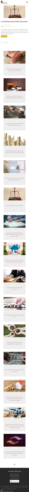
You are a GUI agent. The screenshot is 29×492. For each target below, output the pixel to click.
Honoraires (15, 486)
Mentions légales (9, 488)
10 (10, 464)
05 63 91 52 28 (15, 476)
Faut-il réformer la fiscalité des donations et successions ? (14, 370)
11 (12, 464)
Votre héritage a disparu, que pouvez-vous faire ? (14, 315)
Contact (20, 486)
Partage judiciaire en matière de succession (14, 288)
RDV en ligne (25, 486)
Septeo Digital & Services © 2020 (7, 491)
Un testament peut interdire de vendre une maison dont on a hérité (14, 124)
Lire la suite (4, 36)
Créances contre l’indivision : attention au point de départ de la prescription (14, 261)
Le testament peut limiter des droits (14, 205)
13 (16, 464)
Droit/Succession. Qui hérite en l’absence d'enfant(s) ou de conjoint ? (14, 179)
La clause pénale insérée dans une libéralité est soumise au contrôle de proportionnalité (14, 234)
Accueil (2, 486)
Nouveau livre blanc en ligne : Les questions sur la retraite (15, 69)
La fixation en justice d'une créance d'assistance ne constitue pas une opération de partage (14, 398)
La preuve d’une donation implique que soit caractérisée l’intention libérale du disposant (14, 453)
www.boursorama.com (9, 26)
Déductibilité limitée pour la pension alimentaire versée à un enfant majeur (14, 151)
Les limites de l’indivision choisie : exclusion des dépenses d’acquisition (14, 97)
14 (18, 464)
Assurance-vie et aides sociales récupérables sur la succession (14, 343)
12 (14, 464)
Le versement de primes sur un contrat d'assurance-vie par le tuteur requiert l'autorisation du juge (14, 426)
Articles (15, 488)
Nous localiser (15, 481)
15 (20, 464)
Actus (11, 486)
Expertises (7, 486)
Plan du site (3, 488)
